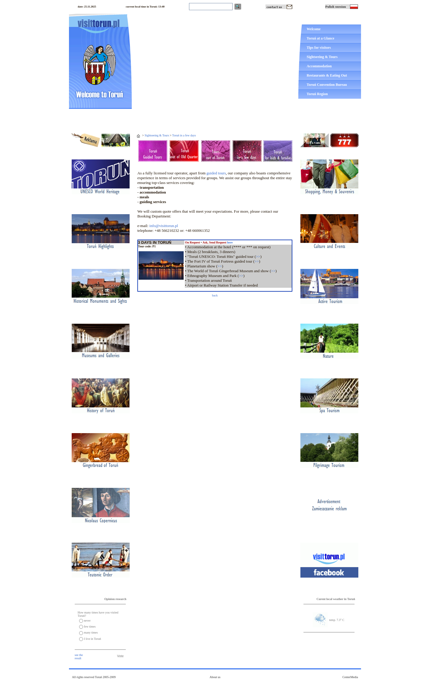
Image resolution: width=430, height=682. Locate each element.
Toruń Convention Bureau (327, 85)
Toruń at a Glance (320, 38)
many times (91, 632)
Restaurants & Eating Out (327, 75)
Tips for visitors (319, 47)
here (230, 242)
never (87, 620)
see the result (79, 656)
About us (215, 677)
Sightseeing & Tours (322, 57)
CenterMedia (350, 677)
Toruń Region (317, 94)
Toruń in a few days (184, 135)
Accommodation (319, 66)
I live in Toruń (92, 638)
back (215, 295)
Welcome (314, 29)
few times (90, 626)
